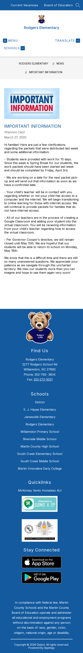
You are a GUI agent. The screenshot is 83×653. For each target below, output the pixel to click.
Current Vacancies (24, 5)
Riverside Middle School (39, 439)
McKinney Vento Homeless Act (39, 490)
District (40, 402)
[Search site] (78, 5)
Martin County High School (40, 446)
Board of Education (58, 5)
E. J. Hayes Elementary (40, 409)
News (60, 63)
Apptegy (49, 647)
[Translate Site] (67, 40)
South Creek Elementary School (39, 454)
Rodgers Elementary (33, 63)
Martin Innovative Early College (40, 468)
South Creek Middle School (39, 461)
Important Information (45, 72)
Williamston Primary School (39, 431)
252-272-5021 (43, 379)
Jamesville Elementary (39, 417)
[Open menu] (10, 40)
